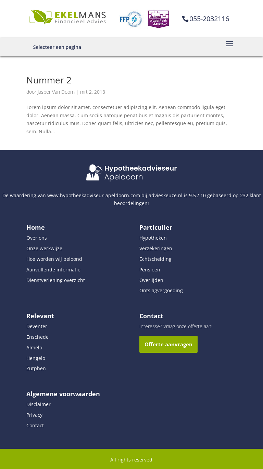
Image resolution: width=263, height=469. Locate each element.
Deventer (36, 326)
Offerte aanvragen (168, 344)
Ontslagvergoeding (161, 290)
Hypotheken (153, 237)
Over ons (36, 237)
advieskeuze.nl (166, 195)
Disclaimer (38, 404)
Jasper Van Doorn (56, 92)
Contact (35, 425)
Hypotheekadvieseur (140, 168)
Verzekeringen (155, 248)
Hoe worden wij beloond (54, 259)
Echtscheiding (155, 259)
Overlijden (151, 280)
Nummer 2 (49, 80)
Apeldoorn (123, 177)
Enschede (37, 337)
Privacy (34, 415)
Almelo (34, 347)
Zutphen (36, 368)
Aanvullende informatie (53, 269)
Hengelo (35, 358)
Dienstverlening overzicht (55, 280)
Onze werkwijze (44, 248)
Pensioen (149, 269)
